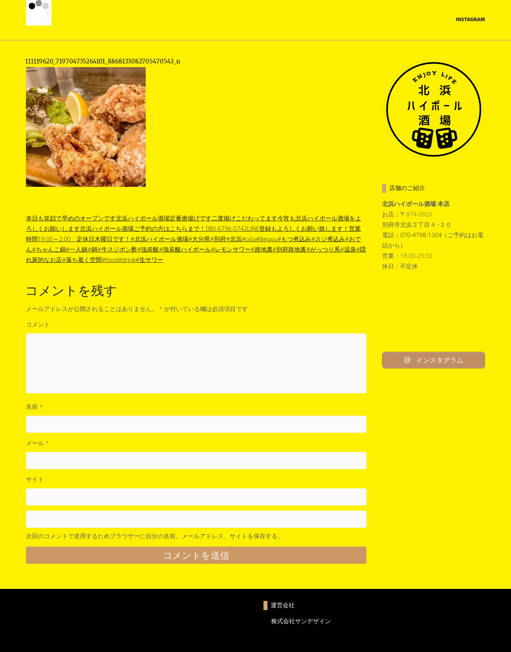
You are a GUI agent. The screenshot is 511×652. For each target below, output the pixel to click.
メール (37, 443)
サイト (35, 479)
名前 (34, 406)
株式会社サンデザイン (301, 621)
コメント (38, 324)
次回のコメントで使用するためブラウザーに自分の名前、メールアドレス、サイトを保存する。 (154, 536)
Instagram (470, 19)
